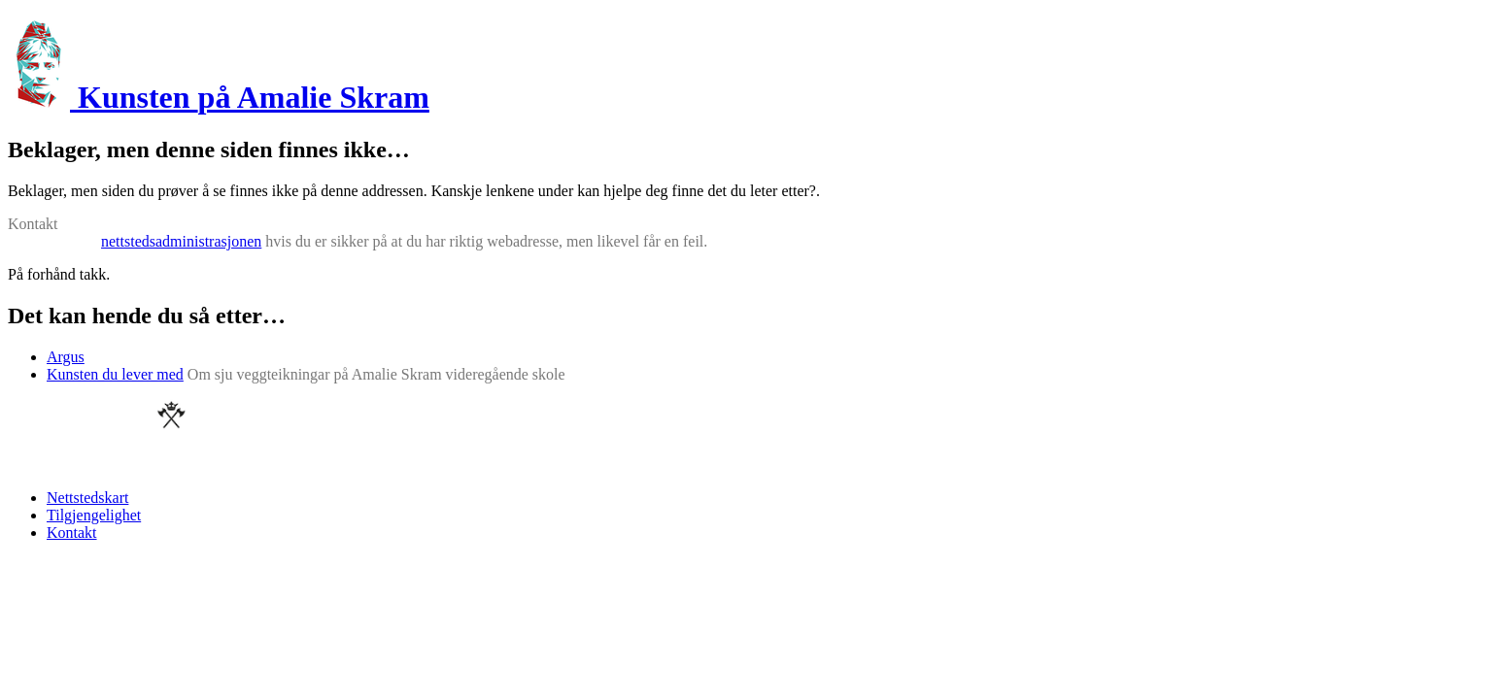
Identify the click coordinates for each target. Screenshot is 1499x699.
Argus (66, 357)
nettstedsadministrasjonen (181, 241)
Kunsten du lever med (115, 374)
